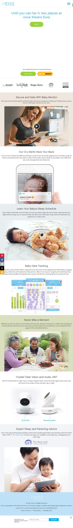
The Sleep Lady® (18, 435)
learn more (36, 25)
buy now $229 (28, 74)
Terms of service (26, 510)
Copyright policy (47, 510)
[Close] (71, 517)
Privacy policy (37, 510)
